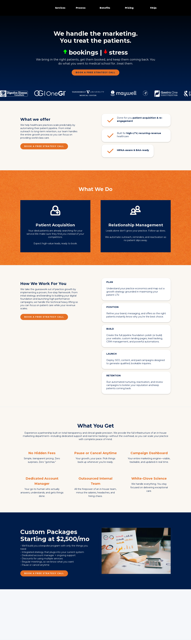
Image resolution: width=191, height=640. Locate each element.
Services (60, 7)
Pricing (129, 7)
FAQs (153, 7)
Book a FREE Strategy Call (95, 72)
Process (81, 7)
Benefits (105, 7)
